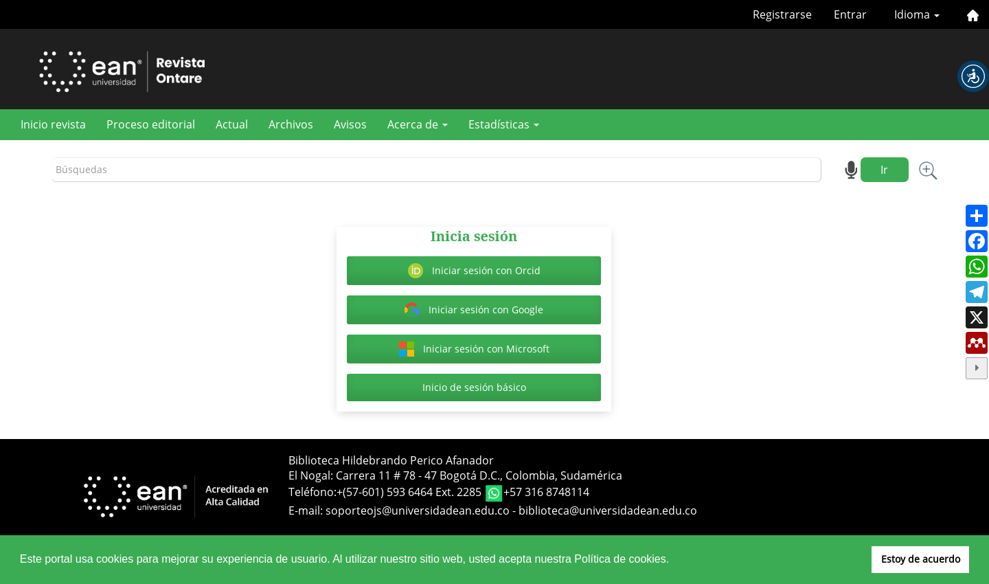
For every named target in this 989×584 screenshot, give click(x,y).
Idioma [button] (917, 14)
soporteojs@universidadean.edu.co (418, 510)
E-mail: (307, 510)
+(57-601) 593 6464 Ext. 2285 (410, 491)
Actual (232, 124)
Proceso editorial (150, 124)
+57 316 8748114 (546, 491)
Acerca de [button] (417, 124)
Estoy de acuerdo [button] (920, 558)
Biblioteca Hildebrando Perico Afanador (391, 460)
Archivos (291, 124)
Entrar (850, 14)
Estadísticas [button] (503, 124)
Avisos (350, 124)
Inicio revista (53, 124)
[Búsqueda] (436, 170)
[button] (973, 76)
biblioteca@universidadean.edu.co (608, 510)
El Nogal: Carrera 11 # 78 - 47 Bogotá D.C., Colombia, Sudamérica (455, 475)
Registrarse (782, 14)
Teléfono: (312, 491)
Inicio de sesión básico (474, 387)
